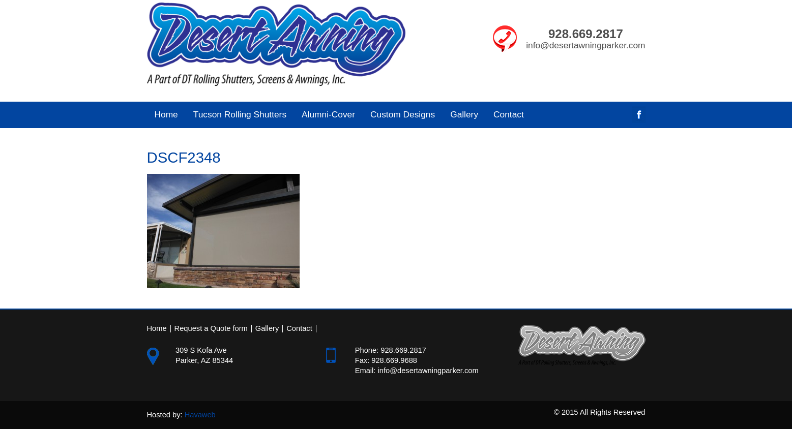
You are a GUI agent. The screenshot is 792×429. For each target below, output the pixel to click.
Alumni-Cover (324, 114)
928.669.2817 (585, 34)
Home (166, 114)
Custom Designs (402, 114)
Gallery (464, 114)
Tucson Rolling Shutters (236, 114)
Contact (508, 114)
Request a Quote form (211, 328)
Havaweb (200, 415)
